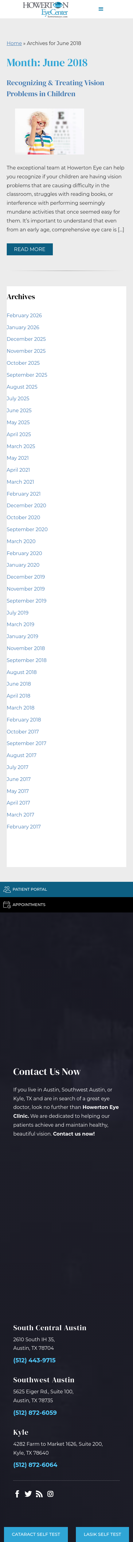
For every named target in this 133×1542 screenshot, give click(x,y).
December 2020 (26, 505)
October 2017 (23, 732)
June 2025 (19, 410)
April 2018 (18, 696)
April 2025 (19, 434)
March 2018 (20, 708)
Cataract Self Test (36, 1534)
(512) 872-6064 (35, 1465)
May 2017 (18, 791)
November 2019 (26, 589)
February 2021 (24, 494)
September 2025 (27, 375)
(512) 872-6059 (35, 1413)
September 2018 (27, 660)
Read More (29, 249)
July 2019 (18, 613)
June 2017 (19, 779)
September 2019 (26, 601)
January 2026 (23, 327)
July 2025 (18, 399)
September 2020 (27, 529)
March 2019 (20, 624)
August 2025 (22, 387)
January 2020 (23, 565)
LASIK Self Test (102, 1534)
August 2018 (22, 672)
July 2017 (18, 767)
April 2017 (18, 803)
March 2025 (21, 446)
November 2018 (26, 648)
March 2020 (21, 541)
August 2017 (22, 755)
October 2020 (23, 517)
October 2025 (23, 363)
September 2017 (26, 743)
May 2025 (18, 422)
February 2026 (24, 315)
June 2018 (19, 684)
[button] (101, 9)
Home (14, 43)
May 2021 (18, 458)
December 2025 (26, 339)
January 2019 (22, 636)
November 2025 (26, 351)
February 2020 (24, 553)
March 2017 (20, 815)
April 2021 (18, 470)
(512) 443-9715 (34, 1360)
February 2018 (24, 720)
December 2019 (26, 577)
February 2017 (24, 827)
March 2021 (20, 482)
